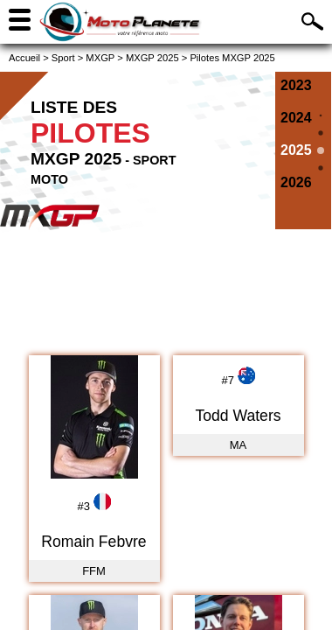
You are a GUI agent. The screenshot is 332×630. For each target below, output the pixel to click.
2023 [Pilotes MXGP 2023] (296, 85)
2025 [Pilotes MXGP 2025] (296, 150)
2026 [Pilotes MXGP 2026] (296, 182)
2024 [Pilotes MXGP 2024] (296, 117)
